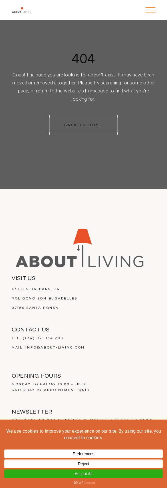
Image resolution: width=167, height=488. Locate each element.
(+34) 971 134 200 (43, 338)
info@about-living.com (55, 347)
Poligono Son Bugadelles (44, 298)
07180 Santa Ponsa (35, 308)
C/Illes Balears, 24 (36, 289)
